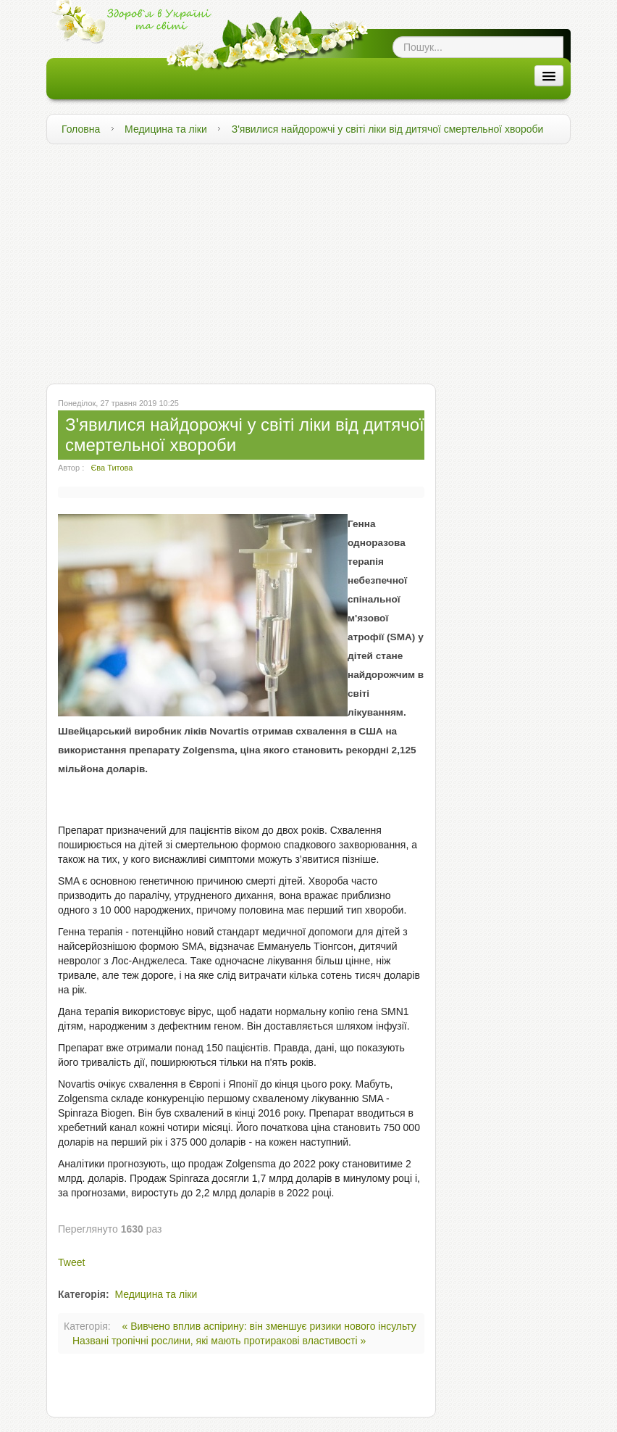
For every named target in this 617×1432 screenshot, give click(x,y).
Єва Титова (112, 467)
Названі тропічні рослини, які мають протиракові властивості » (219, 1340)
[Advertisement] (308, 260)
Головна (81, 129)
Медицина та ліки (166, 129)
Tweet (71, 1262)
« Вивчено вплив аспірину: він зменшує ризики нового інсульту (269, 1326)
